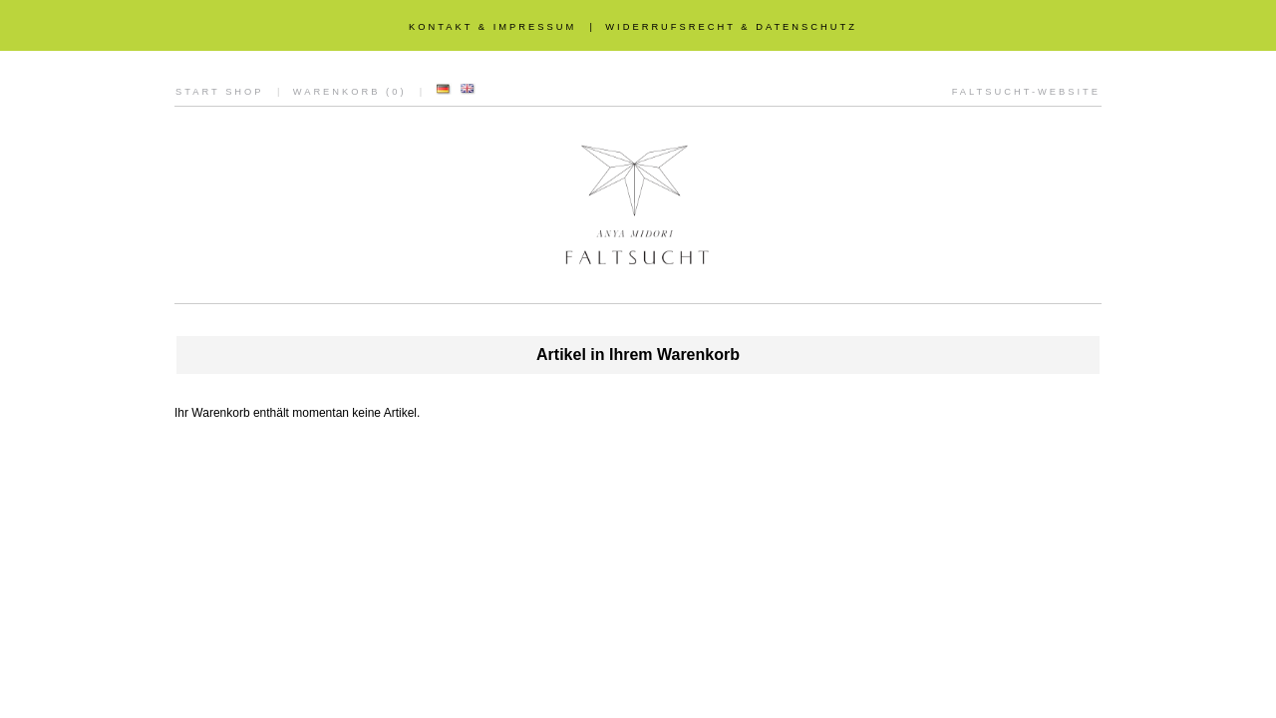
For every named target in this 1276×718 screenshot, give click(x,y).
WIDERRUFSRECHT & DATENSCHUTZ (731, 27)
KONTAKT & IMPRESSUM (492, 27)
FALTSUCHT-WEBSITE (1026, 92)
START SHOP (219, 92)
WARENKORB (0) (350, 92)
